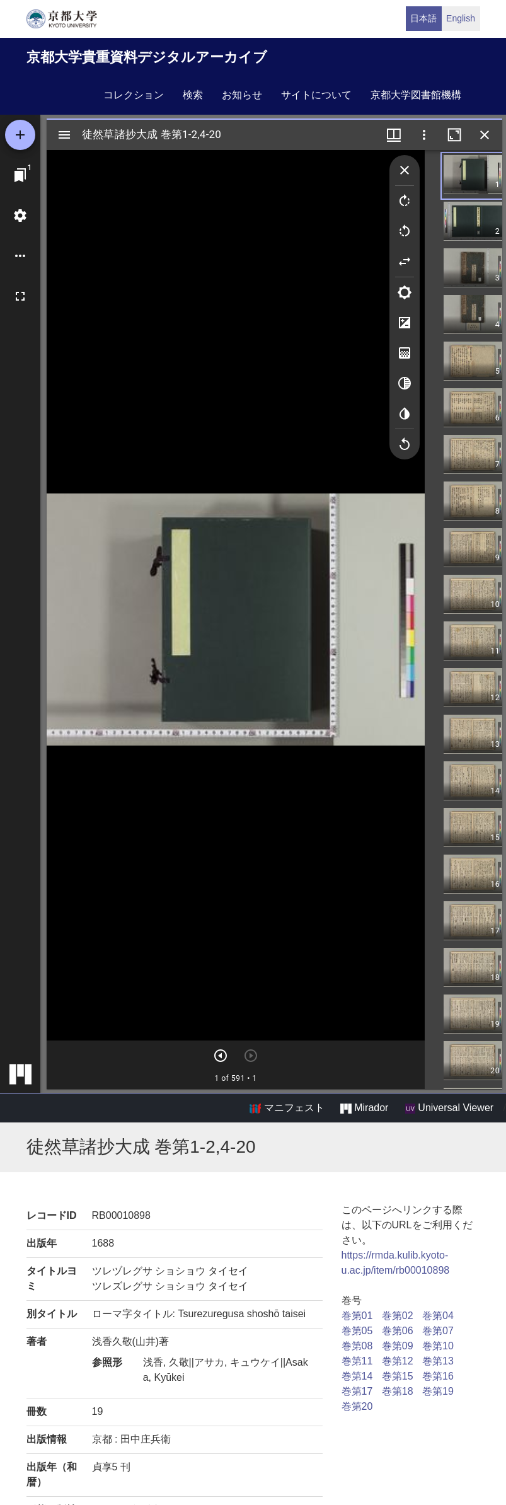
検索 (193, 94)
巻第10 (438, 1346)
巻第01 (357, 1315)
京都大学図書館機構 (416, 94)
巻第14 (357, 1376)
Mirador (364, 1108)
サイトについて (316, 94)
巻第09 (397, 1346)
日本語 (423, 18)
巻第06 (397, 1330)
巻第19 (438, 1391)
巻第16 (438, 1376)
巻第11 (357, 1361)
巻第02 (397, 1315)
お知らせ (242, 94)
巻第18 (397, 1391)
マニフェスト (287, 1108)
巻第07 (438, 1330)
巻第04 (438, 1315)
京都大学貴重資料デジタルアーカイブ (146, 57)
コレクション (133, 94)
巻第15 (397, 1376)
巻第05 (357, 1330)
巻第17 (357, 1391)
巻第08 (357, 1346)
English (460, 18)
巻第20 (357, 1406)
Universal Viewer (449, 1108)
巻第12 (397, 1361)
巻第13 (438, 1361)
